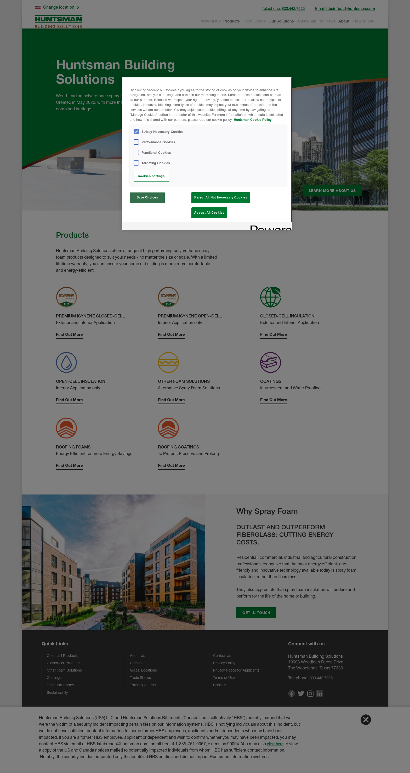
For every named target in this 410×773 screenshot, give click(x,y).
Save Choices (147, 197)
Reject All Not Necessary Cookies (220, 197)
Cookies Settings (151, 176)
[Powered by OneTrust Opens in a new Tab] (269, 228)
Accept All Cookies (209, 212)
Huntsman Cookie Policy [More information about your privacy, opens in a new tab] (253, 120)
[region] (207, 154)
